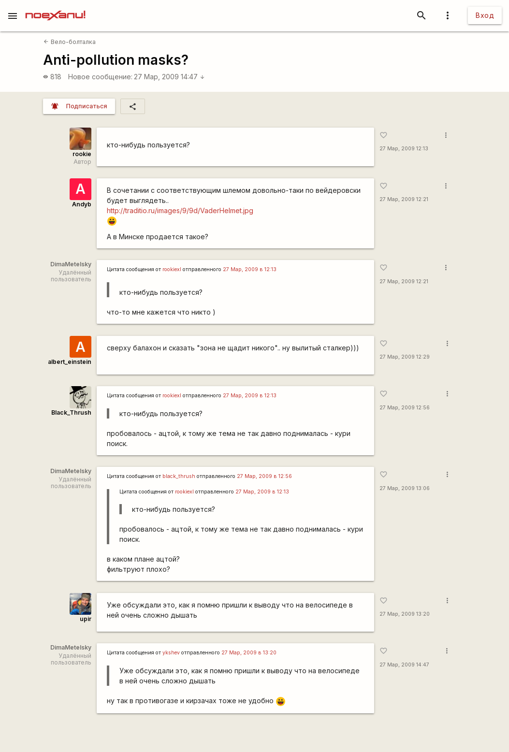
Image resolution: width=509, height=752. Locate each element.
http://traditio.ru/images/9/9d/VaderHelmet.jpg (180, 210)
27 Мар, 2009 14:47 (169, 76)
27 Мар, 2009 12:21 (403, 199)
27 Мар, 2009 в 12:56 (264, 476)
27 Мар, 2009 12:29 (404, 357)
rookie (82, 154)
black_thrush (178, 476)
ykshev (171, 653)
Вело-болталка (69, 41)
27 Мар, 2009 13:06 (404, 488)
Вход (485, 15)
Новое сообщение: (100, 76)
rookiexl (171, 269)
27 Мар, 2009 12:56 (404, 408)
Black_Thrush (71, 412)
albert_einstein (69, 361)
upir (85, 618)
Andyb (81, 204)
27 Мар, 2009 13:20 (404, 614)
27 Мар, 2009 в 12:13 (249, 269)
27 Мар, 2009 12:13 (403, 148)
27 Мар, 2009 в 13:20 (248, 653)
